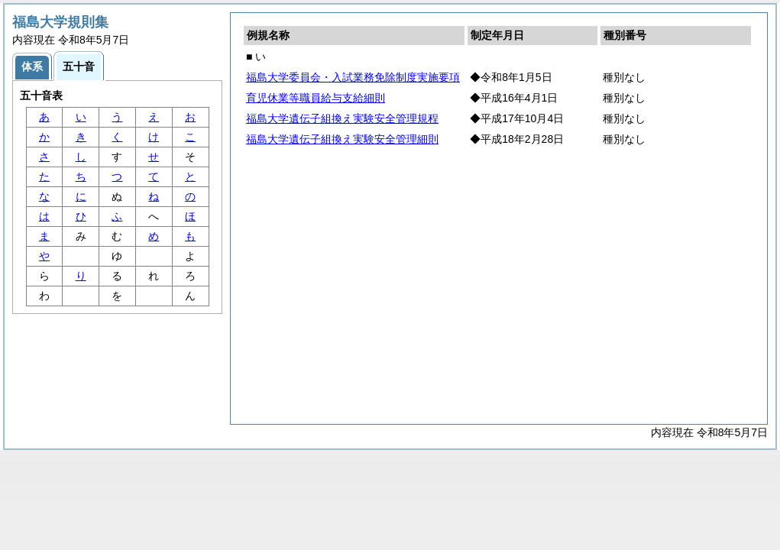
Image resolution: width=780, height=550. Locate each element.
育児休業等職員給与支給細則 (315, 98)
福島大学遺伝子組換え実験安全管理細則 (342, 139)
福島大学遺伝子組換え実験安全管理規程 (342, 118)
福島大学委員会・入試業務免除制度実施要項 (353, 77)
